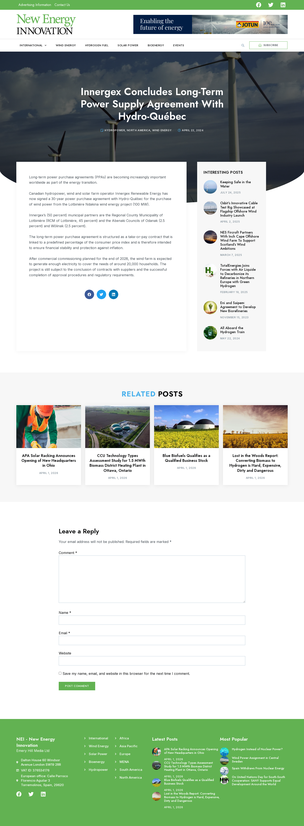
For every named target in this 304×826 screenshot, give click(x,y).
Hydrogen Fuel (97, 45)
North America (139, 130)
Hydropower (115, 130)
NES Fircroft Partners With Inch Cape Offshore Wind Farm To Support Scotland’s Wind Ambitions (239, 240)
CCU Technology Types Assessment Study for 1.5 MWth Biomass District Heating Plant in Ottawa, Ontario (117, 463)
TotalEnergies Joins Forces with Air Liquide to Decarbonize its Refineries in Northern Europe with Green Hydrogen (238, 275)
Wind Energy (66, 45)
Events (178, 45)
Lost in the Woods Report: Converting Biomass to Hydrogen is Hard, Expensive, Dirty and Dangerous (255, 463)
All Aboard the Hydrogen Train (232, 330)
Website (65, 653)
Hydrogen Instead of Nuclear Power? (257, 749)
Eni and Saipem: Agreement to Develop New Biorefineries (238, 306)
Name (65, 612)
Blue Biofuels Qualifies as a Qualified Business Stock (186, 458)
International (33, 45)
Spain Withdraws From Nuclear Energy (258, 768)
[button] (243, 45)
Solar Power (128, 45)
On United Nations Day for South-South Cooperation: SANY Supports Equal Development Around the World (258, 780)
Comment (68, 553)
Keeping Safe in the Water (235, 184)
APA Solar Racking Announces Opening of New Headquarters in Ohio (48, 460)
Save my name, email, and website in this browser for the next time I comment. (126, 673)
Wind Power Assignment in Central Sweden (255, 760)
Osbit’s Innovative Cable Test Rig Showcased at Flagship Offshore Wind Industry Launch (239, 209)
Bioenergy (156, 45)
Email (64, 633)
